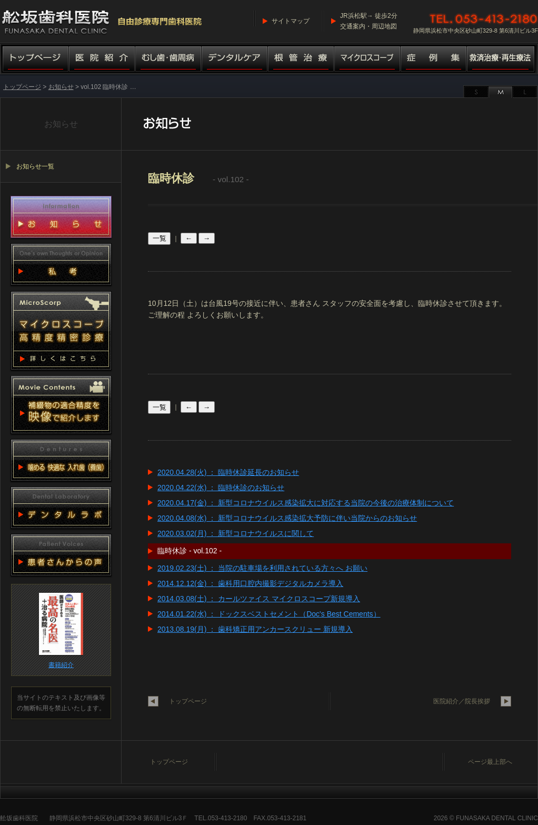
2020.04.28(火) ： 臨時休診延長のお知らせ (228, 472)
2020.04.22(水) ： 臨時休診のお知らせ (220, 487)
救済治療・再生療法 (502, 60)
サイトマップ (291, 21)
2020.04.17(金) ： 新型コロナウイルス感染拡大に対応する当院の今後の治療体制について (305, 503)
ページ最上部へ (490, 762)
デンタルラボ (61, 507)
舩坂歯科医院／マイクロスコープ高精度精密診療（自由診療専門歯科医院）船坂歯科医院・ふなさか (102, 21)
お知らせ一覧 (35, 166)
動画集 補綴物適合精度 (61, 404)
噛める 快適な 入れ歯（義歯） (61, 460)
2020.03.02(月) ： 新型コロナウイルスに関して (235, 533)
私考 (61, 264)
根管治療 (301, 60)
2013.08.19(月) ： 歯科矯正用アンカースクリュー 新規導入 (255, 629)
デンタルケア (235, 60)
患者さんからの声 (61, 555)
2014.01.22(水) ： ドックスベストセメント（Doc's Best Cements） (269, 614)
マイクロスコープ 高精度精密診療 (61, 330)
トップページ (34, 60)
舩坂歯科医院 (19, 818)
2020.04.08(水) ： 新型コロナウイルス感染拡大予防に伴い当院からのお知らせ (287, 518)
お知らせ (61, 87)
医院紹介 (102, 60)
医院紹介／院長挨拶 (461, 701)
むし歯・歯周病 (168, 60)
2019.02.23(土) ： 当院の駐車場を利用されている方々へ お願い (262, 568)
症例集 (434, 60)
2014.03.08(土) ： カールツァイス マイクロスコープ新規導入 (258, 598)
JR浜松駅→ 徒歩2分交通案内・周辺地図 (368, 21)
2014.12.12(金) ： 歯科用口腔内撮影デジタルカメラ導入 (250, 583)
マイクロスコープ (367, 60)
